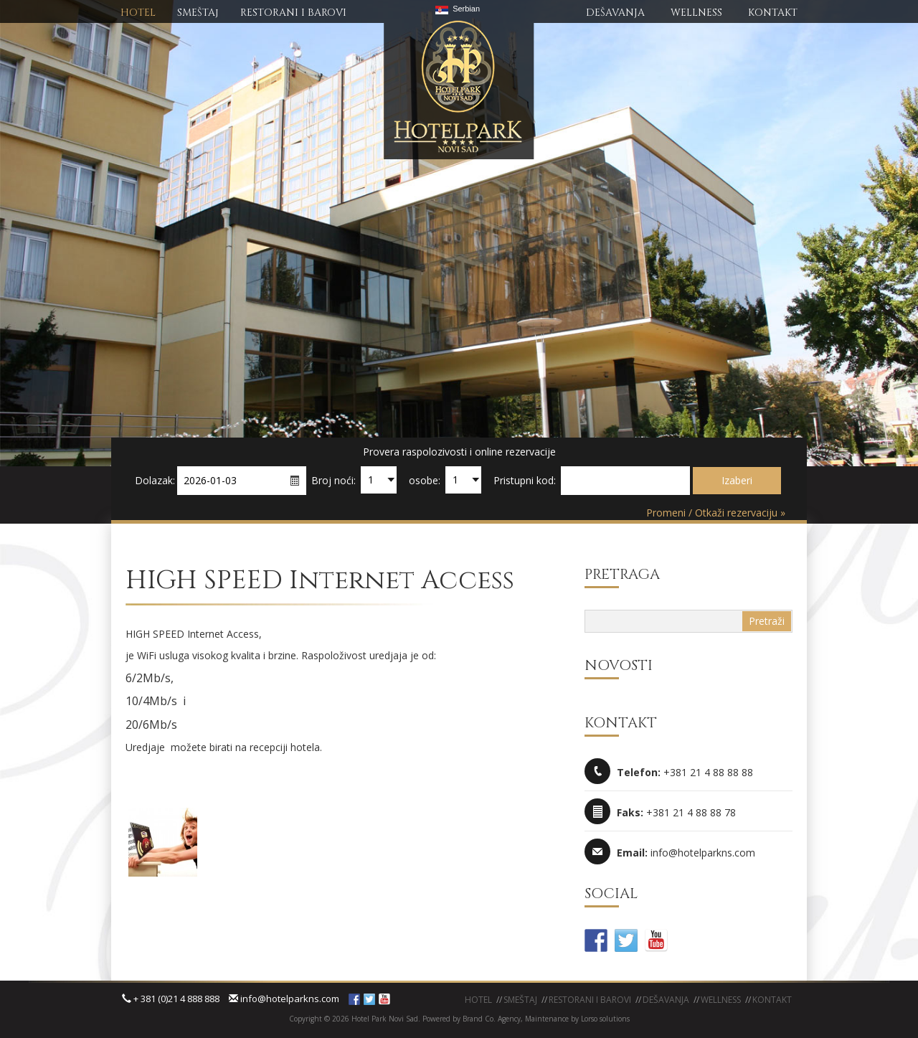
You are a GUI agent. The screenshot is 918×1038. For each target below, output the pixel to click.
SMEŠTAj (198, 12)
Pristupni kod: (524, 480)
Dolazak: (155, 480)
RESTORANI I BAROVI (293, 12)
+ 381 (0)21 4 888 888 (170, 998)
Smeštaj (520, 1000)
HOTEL (138, 12)
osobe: (424, 480)
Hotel (478, 1000)
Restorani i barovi (590, 1000)
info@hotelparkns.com (284, 998)
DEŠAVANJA (615, 12)
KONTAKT (773, 12)
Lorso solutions (605, 1019)
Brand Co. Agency (490, 1019)
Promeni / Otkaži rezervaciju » (715, 512)
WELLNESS (696, 12)
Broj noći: (333, 480)
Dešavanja (666, 1000)
